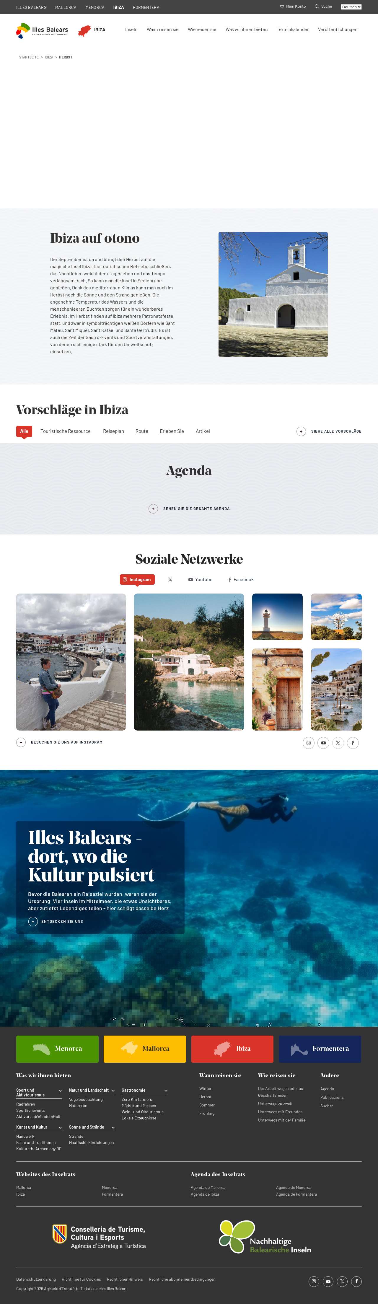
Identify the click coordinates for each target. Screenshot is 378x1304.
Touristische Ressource (65, 431)
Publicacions (332, 1097)
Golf (57, 1116)
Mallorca (23, 1187)
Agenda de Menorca (293, 1187)
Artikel (203, 431)
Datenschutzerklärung (36, 1279)
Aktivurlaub (26, 1116)
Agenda (327, 1088)
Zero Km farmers (137, 1099)
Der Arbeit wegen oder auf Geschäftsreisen (281, 1092)
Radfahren (25, 1104)
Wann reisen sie (163, 29)
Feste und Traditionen (36, 1142)
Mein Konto (293, 6)
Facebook (241, 579)
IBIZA (118, 7)
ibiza (49, 57)
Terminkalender (293, 29)
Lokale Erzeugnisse (139, 1118)
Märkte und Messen (139, 1105)
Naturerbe (78, 1105)
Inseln (131, 29)
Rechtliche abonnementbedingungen (182, 1279)
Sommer (207, 1104)
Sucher (326, 1105)
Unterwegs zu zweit (275, 1103)
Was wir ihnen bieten (247, 29)
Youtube (200, 579)
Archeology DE (48, 1148)
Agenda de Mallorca (208, 1187)
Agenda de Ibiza (205, 1194)
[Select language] (351, 7)
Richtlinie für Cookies (81, 1279)
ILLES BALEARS (31, 7)
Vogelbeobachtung (85, 1099)
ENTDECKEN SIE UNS (62, 921)
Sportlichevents (30, 1110)
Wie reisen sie (202, 29)
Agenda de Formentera (296, 1194)
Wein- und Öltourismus (143, 1111)
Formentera (112, 1194)
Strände (76, 1136)
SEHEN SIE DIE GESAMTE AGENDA (196, 508)
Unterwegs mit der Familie (281, 1119)
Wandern (45, 1116)
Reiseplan (113, 431)
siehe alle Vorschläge (336, 431)
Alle (24, 431)
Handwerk (25, 1136)
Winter (205, 1088)
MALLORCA (66, 7)
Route (142, 431)
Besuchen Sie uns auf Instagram (66, 742)
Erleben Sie (172, 431)
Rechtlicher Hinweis (125, 1279)
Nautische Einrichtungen (91, 1142)
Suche (323, 6)
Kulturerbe (25, 1148)
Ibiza (20, 1194)
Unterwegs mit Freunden (280, 1111)
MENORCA (95, 7)
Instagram (137, 579)
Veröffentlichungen (338, 29)
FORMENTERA (146, 7)
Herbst (205, 1096)
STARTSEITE (29, 57)
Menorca (109, 1187)
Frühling (206, 1113)
